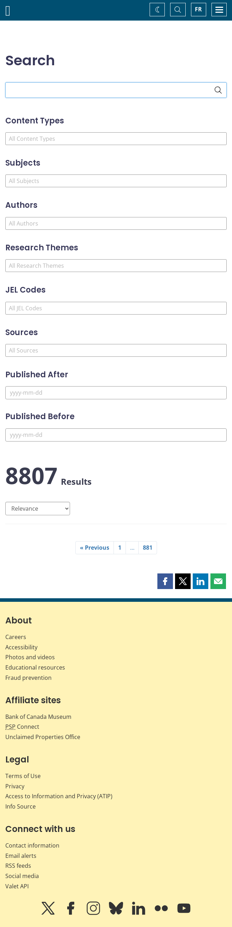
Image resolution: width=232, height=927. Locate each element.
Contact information (32, 845)
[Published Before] (116, 435)
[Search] (218, 90)
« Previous (94, 547)
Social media (22, 876)
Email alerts (20, 856)
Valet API (17, 886)
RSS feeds (18, 866)
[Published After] (116, 392)
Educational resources (35, 667)
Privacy (14, 786)
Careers (15, 637)
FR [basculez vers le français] (198, 9)
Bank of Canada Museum (38, 717)
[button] (165, 581)
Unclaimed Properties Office (42, 737)
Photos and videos (30, 657)
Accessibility (21, 647)
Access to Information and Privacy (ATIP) (58, 796)
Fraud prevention (28, 678)
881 (147, 547)
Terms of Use (23, 776)
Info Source (20, 806)
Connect (22, 727)
